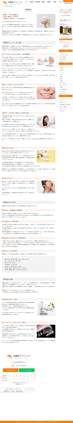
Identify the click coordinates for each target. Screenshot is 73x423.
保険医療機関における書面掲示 (65, 104)
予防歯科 (61, 78)
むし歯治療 (61, 65)
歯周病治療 (61, 70)
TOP (26, 2)
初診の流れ (32, 2)
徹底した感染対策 (63, 59)
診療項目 (43, 2)
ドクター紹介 (62, 98)
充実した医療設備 (63, 57)
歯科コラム (61, 108)
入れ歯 (61, 74)
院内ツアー (61, 100)
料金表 (55, 2)
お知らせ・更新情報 (63, 106)
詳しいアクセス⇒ (31, 390)
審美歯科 (61, 76)
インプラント (62, 72)
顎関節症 (61, 87)
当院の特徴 (37, 2)
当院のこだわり (62, 52)
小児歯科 (61, 80)
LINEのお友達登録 (26, 370)
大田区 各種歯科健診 (63, 89)
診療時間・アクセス (63, 102)
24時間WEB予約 (11, 370)
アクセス (60, 2)
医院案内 (49, 2)
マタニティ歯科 (62, 91)
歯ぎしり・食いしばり (63, 85)
